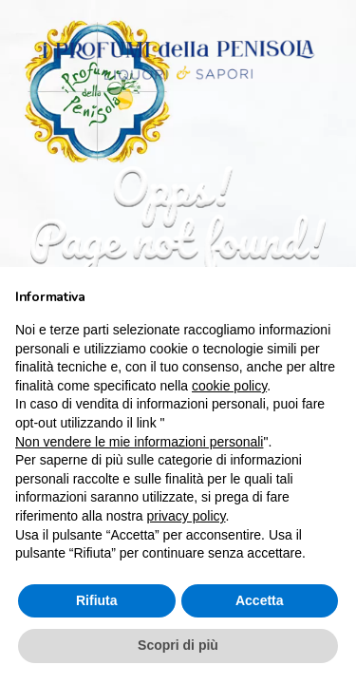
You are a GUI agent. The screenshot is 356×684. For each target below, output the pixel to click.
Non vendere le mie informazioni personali (139, 441)
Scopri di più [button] (178, 645)
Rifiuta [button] (97, 600)
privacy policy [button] (186, 515)
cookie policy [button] (229, 385)
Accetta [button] (259, 600)
